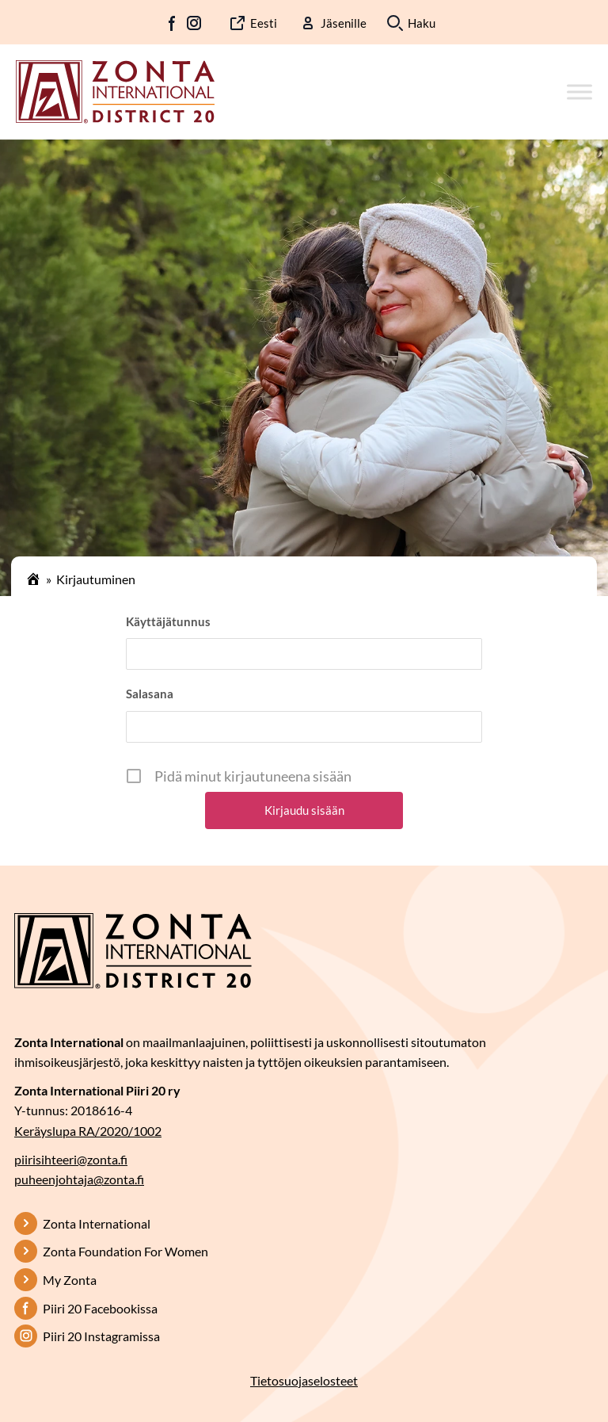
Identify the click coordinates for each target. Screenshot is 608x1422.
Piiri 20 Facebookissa (100, 1308)
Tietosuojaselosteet (304, 1380)
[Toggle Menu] (579, 91)
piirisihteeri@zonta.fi (70, 1159)
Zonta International (96, 1223)
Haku (421, 23)
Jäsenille (344, 23)
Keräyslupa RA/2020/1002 (88, 1130)
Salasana (149, 693)
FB (172, 22)
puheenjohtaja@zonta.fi (79, 1179)
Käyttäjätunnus (168, 621)
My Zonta (70, 1279)
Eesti (263, 23)
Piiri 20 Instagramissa (101, 1336)
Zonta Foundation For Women (125, 1251)
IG (193, 22)
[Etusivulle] (115, 90)
